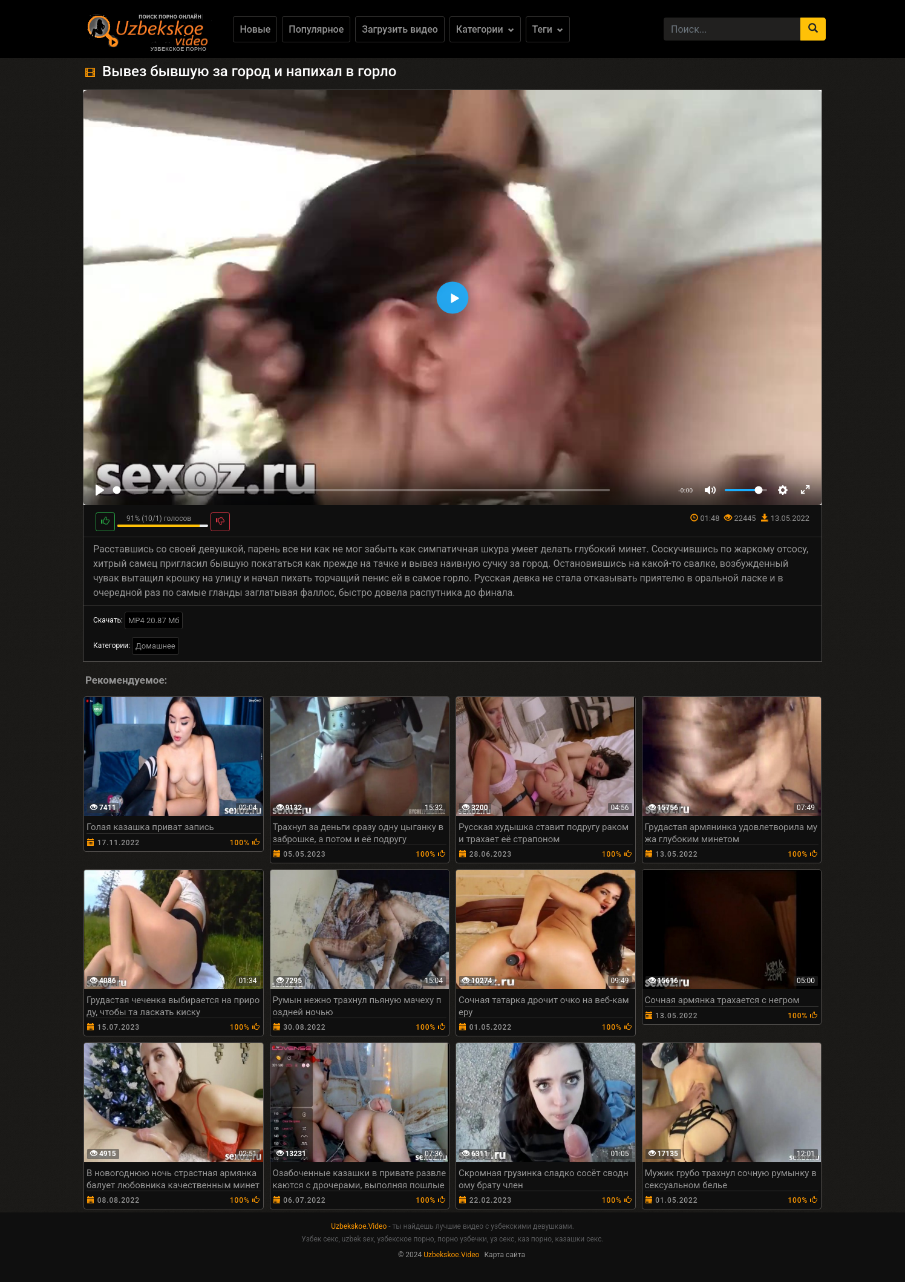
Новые (255, 29)
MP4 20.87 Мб (154, 620)
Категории (485, 29)
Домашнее (155, 645)
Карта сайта (504, 1255)
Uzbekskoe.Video (359, 1226)
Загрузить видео (400, 29)
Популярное (316, 29)
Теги (547, 29)
